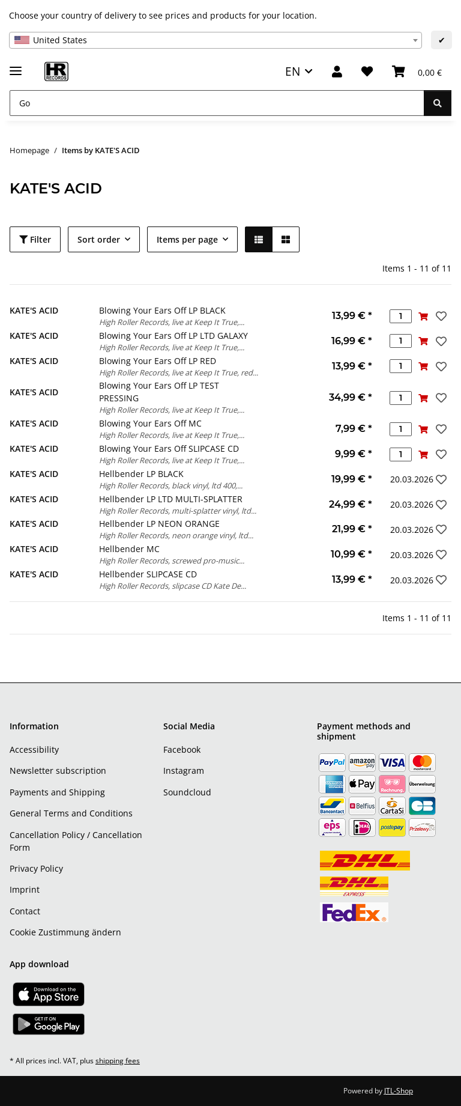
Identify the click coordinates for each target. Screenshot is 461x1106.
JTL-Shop (398, 1091)
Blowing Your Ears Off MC (150, 423)
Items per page (187, 239)
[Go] (217, 103)
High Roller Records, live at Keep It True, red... (178, 372)
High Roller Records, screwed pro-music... (171, 560)
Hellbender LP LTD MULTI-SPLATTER (171, 499)
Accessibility (34, 749)
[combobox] (215, 40)
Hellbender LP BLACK (141, 473)
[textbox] (215, 40)
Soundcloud (187, 792)
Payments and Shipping (57, 792)
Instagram (183, 770)
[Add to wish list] (440, 316)
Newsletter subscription (58, 770)
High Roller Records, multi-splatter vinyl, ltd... (177, 510)
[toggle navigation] (16, 65)
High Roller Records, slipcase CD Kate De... (172, 585)
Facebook (181, 749)
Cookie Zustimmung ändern (65, 932)
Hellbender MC (129, 549)
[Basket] (416, 71)
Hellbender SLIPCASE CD (148, 574)
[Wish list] (367, 71)
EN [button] (292, 71)
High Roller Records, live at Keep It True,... (171, 322)
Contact (25, 911)
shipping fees (117, 1061)
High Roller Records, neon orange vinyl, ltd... (176, 535)
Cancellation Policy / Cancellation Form (76, 841)
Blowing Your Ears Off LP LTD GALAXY (173, 335)
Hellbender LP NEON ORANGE (159, 523)
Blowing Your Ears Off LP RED (157, 360)
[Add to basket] (423, 316)
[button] (337, 71)
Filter (35, 239)
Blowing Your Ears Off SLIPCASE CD (169, 448)
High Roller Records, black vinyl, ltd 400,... (171, 485)
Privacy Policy (36, 868)
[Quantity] (400, 316)
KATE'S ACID (34, 310)
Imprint (25, 889)
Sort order (98, 239)
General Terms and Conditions (71, 813)
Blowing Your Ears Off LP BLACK (162, 310)
